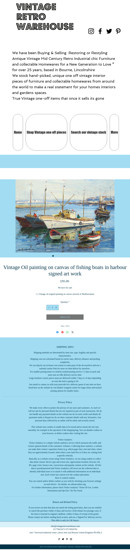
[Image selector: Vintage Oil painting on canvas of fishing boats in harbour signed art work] (53, 256)
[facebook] (100, 31)
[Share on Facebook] (57, 332)
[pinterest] (118, 31)
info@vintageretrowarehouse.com (65, 526)
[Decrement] (49, 307)
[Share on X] (72, 332)
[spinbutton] (53, 307)
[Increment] (56, 307)
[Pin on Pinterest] (62, 332)
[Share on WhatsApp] (67, 332)
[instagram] (91, 31)
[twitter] (109, 31)
